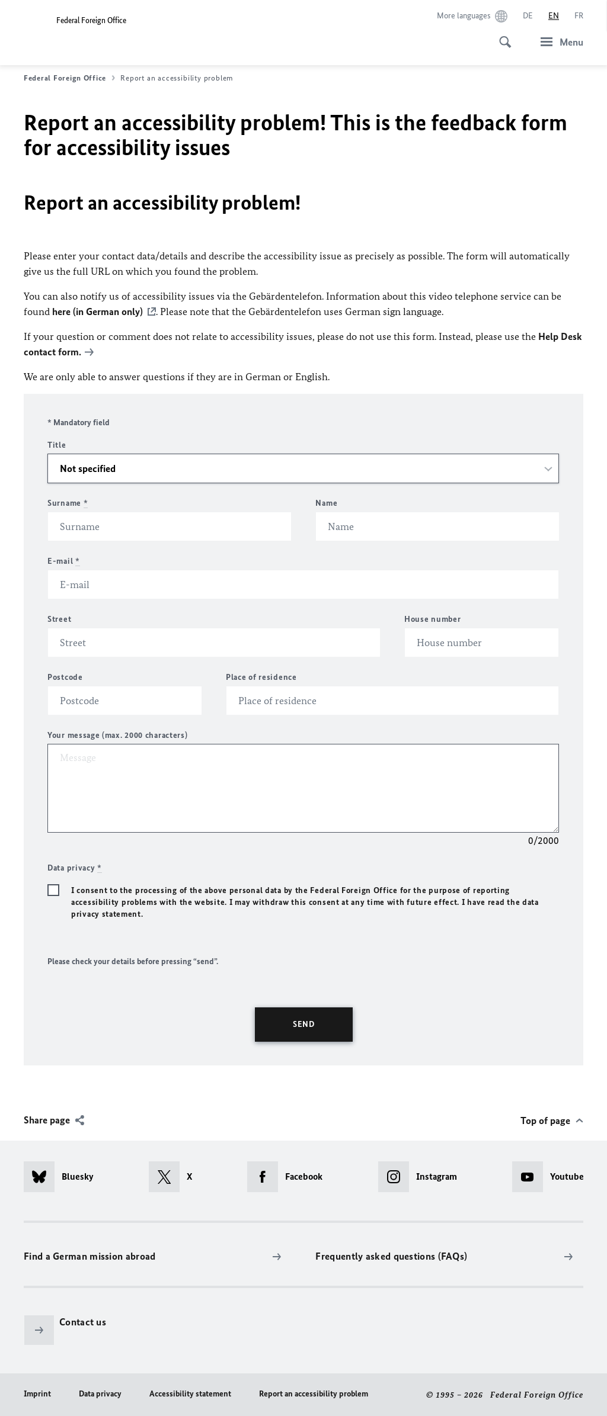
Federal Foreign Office (69, 78)
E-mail (63, 561)
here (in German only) (97, 311)
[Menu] (558, 41)
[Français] (578, 16)
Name (326, 503)
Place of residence (261, 677)
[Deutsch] (528, 16)
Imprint (37, 1394)
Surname (67, 503)
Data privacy (100, 1394)
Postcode (65, 677)
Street (59, 619)
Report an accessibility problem (313, 1394)
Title (56, 445)
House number (432, 619)
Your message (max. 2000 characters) (117, 735)
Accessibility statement (190, 1394)
